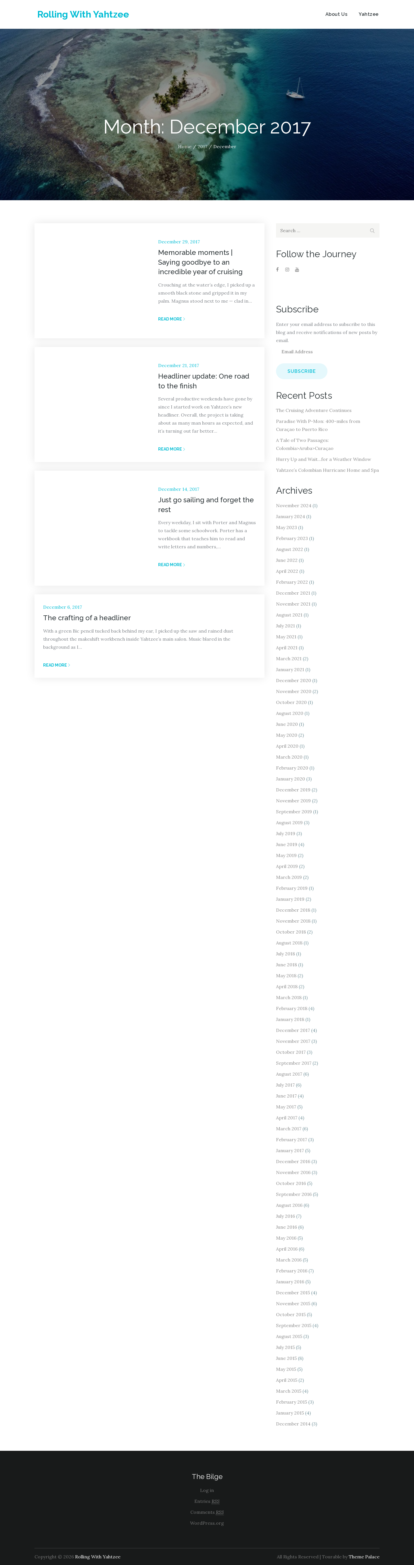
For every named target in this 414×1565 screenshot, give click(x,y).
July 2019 (285, 833)
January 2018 (290, 1019)
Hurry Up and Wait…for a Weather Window (323, 459)
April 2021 (287, 647)
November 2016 (293, 1172)
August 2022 (289, 549)
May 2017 (286, 1107)
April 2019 (287, 866)
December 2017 (293, 1030)
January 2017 (290, 1150)
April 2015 (286, 1380)
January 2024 (290, 516)
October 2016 (291, 1183)
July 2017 (285, 1085)
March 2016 (289, 1260)
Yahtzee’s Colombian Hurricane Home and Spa (327, 470)
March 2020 (289, 757)
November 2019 (293, 801)
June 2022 (287, 560)
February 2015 (291, 1402)
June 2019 (286, 844)
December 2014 (293, 1424)
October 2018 (291, 932)
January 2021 (290, 669)
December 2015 (293, 1292)
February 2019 (292, 888)
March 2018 (289, 997)
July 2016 (285, 1216)
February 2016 (291, 1271)
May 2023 (286, 527)
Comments (207, 1512)
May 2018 (286, 975)
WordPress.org (207, 1523)
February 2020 (292, 768)
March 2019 (289, 877)
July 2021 (285, 626)
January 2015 (290, 1413)
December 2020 (293, 680)
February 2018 (291, 1008)
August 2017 (289, 1074)
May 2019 (286, 855)
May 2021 (286, 637)
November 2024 (293, 505)
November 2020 (293, 691)
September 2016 (294, 1194)
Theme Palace (364, 1557)
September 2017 (293, 1063)
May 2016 (286, 1238)
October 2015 (291, 1314)
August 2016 (289, 1205)
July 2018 (285, 954)
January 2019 (290, 899)
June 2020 (287, 724)
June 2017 (286, 1096)
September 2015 (293, 1325)
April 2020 (287, 746)
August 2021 (289, 615)
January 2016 (290, 1282)
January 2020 (290, 779)
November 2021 (293, 604)
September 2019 (294, 811)
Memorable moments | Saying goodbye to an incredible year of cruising (200, 262)
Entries (207, 1501)
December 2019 (293, 790)
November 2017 (293, 1041)
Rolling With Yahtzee (83, 14)
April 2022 (287, 571)
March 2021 (289, 658)
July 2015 (285, 1347)
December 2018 (293, 910)
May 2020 (286, 735)
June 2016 (286, 1227)
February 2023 (292, 538)
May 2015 (286, 1369)
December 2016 (293, 1161)
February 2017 (291, 1139)
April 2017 (286, 1118)
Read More (171, 319)
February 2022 (292, 582)
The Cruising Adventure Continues (314, 410)
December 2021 (293, 593)
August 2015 (289, 1336)
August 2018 (289, 943)
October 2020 (291, 702)
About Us (336, 14)
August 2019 (289, 822)
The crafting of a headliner (87, 618)
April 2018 (287, 986)
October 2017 (291, 1052)
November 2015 (293, 1303)
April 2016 (287, 1249)
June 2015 (286, 1358)
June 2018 (286, 964)
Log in (207, 1490)
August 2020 (289, 713)
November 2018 (293, 921)
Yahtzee (369, 14)
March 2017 (288, 1128)
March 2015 (288, 1391)
